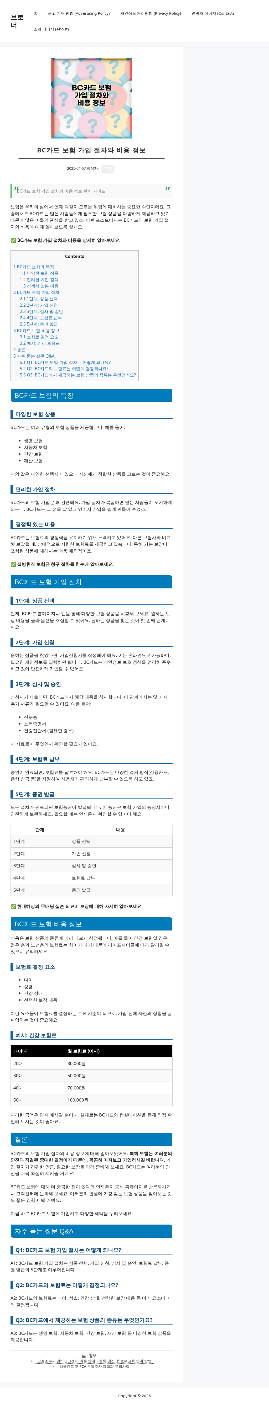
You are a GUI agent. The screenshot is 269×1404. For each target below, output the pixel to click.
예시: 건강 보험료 (40, 343)
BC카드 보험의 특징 (33, 267)
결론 (19, 349)
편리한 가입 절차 (39, 280)
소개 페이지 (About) (51, 28)
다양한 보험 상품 (39, 273)
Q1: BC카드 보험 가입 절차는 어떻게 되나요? (65, 362)
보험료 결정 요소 (39, 337)
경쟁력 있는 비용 (39, 286)
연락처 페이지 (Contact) (213, 13)
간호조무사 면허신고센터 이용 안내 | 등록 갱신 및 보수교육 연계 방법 (94, 1360)
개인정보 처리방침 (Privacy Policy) (150, 13)
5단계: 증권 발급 (39, 324)
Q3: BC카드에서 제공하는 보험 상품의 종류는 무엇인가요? (78, 375)
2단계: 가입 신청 (39, 305)
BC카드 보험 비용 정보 (36, 330)
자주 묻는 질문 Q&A (34, 356)
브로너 (17, 21)
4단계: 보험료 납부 (41, 318)
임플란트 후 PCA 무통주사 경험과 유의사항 (94, 1366)
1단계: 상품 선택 (39, 298)
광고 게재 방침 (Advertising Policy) (79, 13)
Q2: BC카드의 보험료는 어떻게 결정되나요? (64, 368)
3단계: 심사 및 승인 (41, 311)
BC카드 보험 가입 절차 (36, 292)
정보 (92, 1355)
